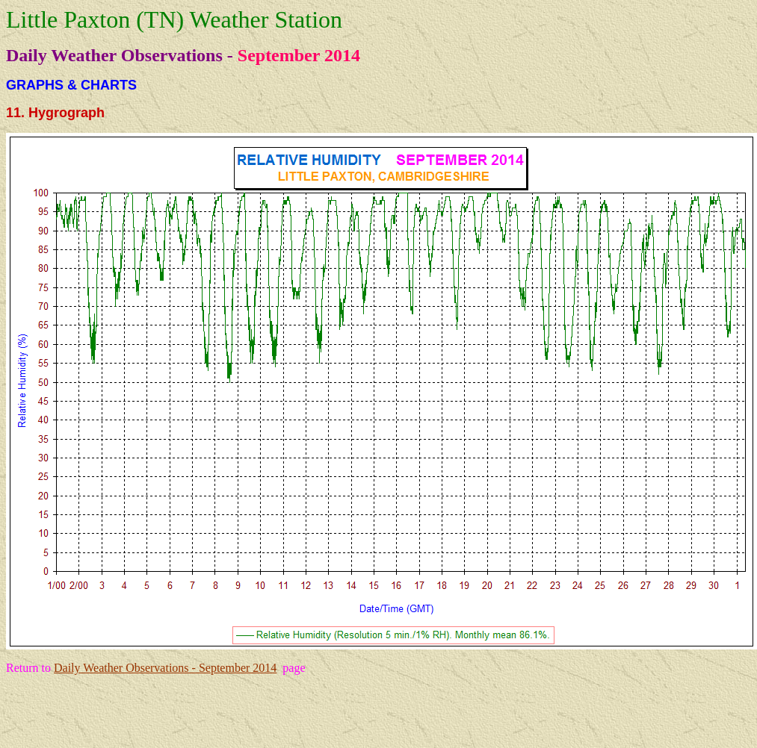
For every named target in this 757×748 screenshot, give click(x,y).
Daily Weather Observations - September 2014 (165, 667)
